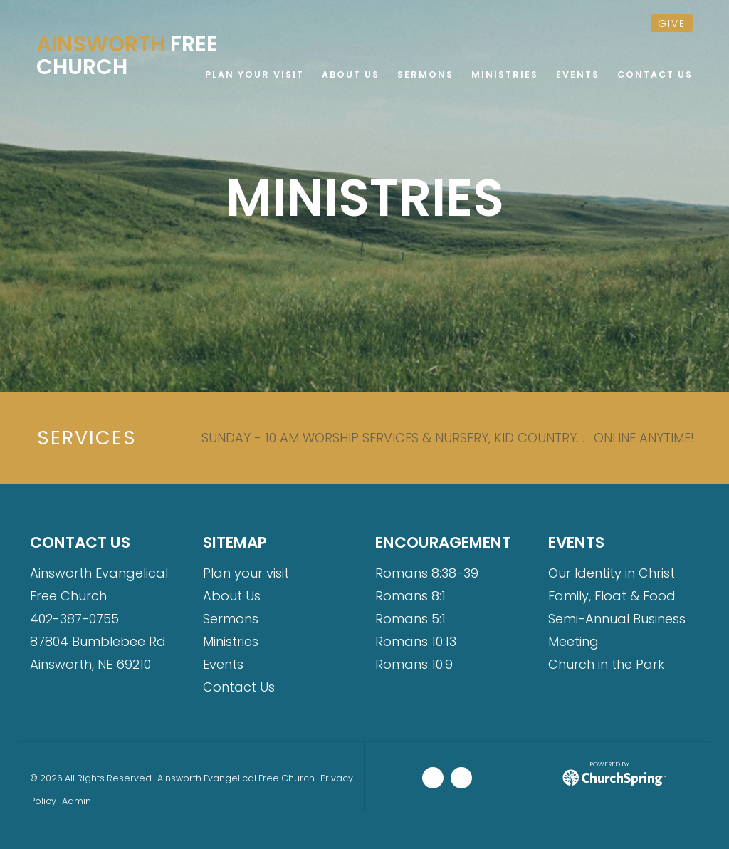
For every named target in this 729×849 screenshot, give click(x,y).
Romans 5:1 (410, 618)
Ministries (230, 641)
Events (223, 664)
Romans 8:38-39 (426, 573)
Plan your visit (246, 573)
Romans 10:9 (414, 664)
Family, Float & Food (612, 596)
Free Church (127, 55)
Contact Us (239, 687)
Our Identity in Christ (611, 573)
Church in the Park (606, 664)
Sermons (230, 618)
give (672, 23)
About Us (232, 596)
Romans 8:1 (410, 596)
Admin (76, 801)
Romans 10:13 (415, 641)
